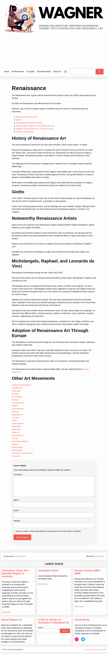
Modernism (16, 429)
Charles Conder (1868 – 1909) (87, 572)
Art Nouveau (17, 397)
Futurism (15, 418)
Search (40, 627)
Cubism (15, 406)
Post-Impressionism (20, 441)
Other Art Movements (25, 132)
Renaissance (17, 447)
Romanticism (17, 450)
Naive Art (15, 432)
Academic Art (17, 388)
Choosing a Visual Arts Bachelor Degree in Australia (15, 573)
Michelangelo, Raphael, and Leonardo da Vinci (35, 126)
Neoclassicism (18, 435)
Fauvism (15, 412)
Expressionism (18, 409)
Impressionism (18, 424)
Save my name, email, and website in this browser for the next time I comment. (48, 531)
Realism (15, 444)
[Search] (99, 71)
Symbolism (16, 456)
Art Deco (15, 394)
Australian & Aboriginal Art (15, 649)
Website (17, 521)
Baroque (15, 400)
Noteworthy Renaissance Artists (29, 123)
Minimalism (16, 426)
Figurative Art (17, 415)
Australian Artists (48, 570)
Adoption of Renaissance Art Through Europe (34, 129)
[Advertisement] (54, 51)
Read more (6, 612)
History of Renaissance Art (27, 117)
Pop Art (15, 438)
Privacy (86, 649)
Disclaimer (103, 649)
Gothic (14, 420)
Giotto (18, 120)
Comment (18, 475)
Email (16, 510)
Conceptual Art (18, 403)
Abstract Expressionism (21, 385)
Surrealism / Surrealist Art (22, 453)
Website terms (94, 649)
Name (17, 500)
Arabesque (16, 391)
